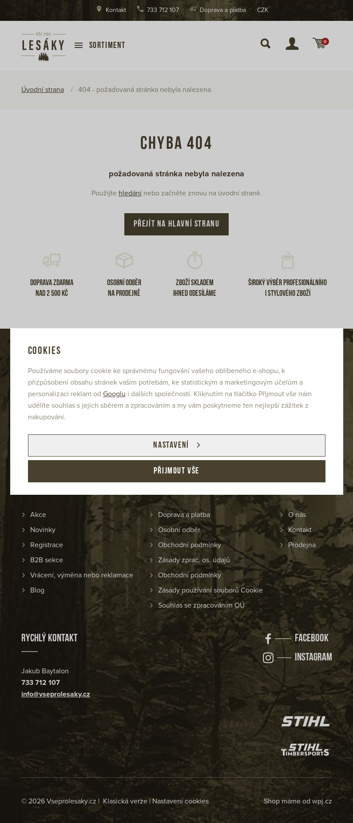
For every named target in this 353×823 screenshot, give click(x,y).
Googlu (114, 394)
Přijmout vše (176, 471)
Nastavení (171, 445)
